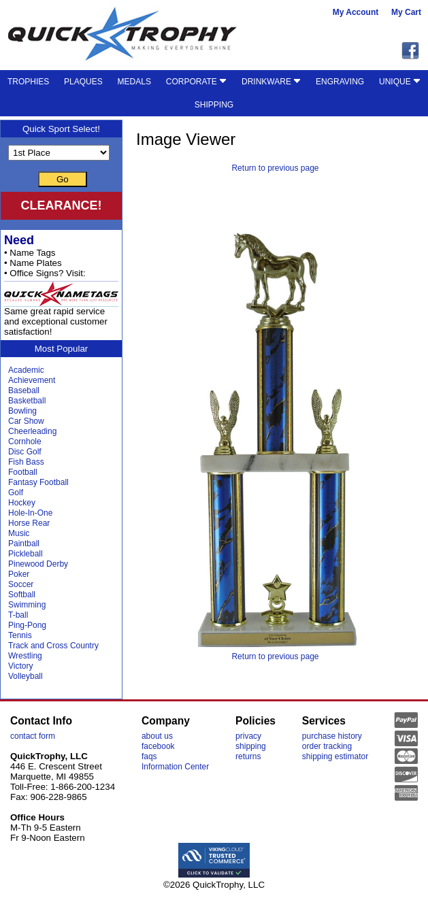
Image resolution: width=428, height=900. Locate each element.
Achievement (31, 380)
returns (248, 756)
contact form (32, 736)
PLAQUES (83, 81)
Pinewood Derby (38, 564)
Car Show (26, 421)
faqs (149, 756)
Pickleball (25, 554)
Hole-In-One (30, 513)
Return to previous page (274, 168)
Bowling (22, 411)
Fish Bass (26, 462)
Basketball (27, 400)
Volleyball (25, 676)
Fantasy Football (38, 482)
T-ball (18, 615)
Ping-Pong (27, 625)
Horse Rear (29, 523)
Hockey (21, 502)
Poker (18, 574)
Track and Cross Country (53, 645)
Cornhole (25, 441)
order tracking (327, 746)
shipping (250, 746)
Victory (20, 666)
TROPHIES (28, 81)
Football (22, 472)
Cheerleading (32, 431)
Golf (15, 492)
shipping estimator (335, 756)
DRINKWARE (271, 81)
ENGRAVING (340, 81)
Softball (21, 594)
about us (157, 736)
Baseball (23, 390)
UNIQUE (400, 81)
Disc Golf (25, 451)
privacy (248, 736)
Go (62, 179)
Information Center (175, 766)
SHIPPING (214, 105)
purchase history (332, 736)
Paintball (23, 543)
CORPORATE (196, 81)
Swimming (27, 605)
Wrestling (25, 656)
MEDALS (134, 81)
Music (18, 533)
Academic (26, 370)
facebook (158, 746)
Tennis (20, 635)
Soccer (20, 584)
